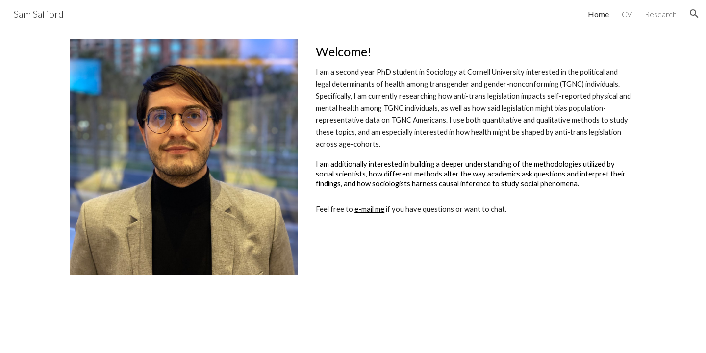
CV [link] (627, 14)
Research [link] (661, 14)
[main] (474, 129)
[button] (694, 13)
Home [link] (598, 14)
